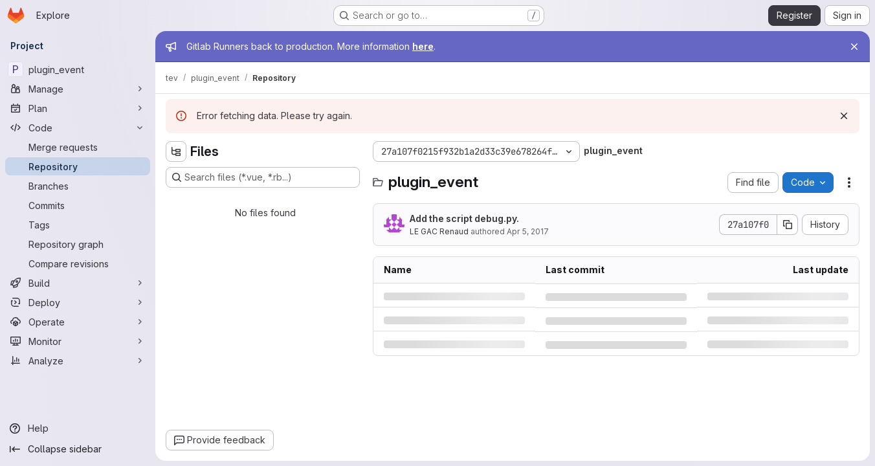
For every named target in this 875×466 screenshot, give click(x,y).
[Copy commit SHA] (787, 224)
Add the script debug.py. (464, 218)
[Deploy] (77, 302)
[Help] (77, 428)
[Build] (77, 283)
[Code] (77, 127)
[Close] (854, 46)
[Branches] (77, 186)
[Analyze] (77, 360)
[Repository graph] (77, 244)
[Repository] (77, 166)
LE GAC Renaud (439, 231)
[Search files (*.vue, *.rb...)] (263, 177)
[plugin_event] (77, 69)
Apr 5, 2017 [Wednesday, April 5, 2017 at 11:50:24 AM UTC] (528, 231)
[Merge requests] (77, 147)
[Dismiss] (844, 116)
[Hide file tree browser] (176, 151)
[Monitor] (77, 341)
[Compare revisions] (77, 263)
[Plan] (77, 108)
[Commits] (77, 205)
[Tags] (77, 225)
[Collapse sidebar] (77, 449)
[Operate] (77, 322)
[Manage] (77, 89)
